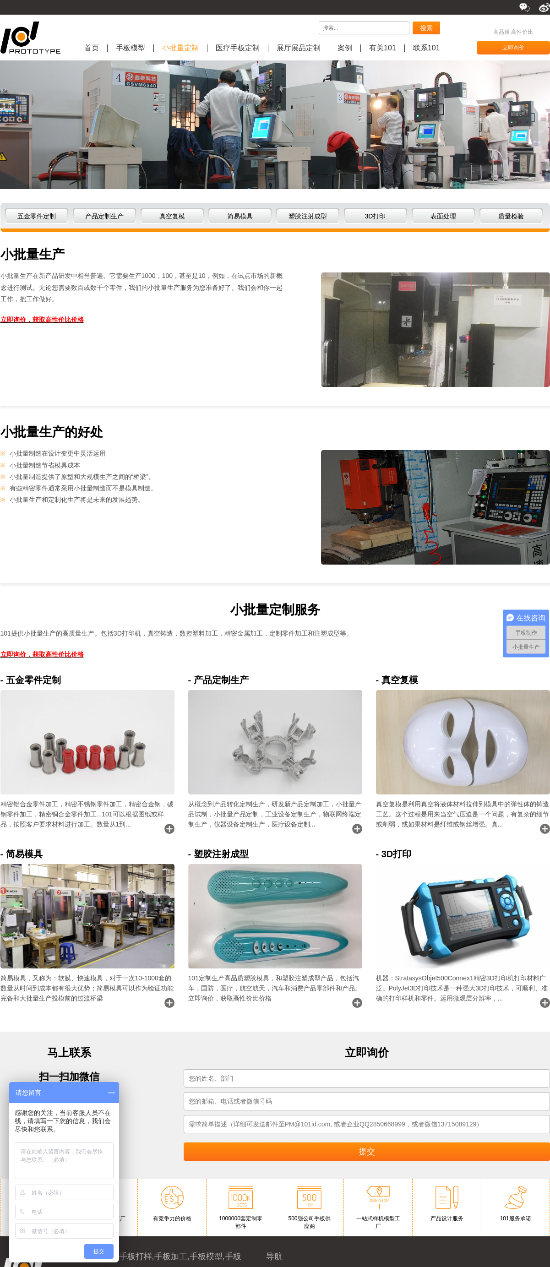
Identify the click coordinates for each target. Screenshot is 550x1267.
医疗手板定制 (238, 48)
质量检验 (511, 216)
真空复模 (172, 216)
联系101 (426, 48)
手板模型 (130, 48)
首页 (91, 48)
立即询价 (513, 47)
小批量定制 (180, 48)
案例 (345, 48)
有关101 (382, 48)
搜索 (426, 28)
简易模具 (240, 216)
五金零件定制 (36, 216)
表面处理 (443, 216)
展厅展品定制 (299, 48)
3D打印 (375, 216)
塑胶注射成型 (308, 216)
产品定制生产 (104, 216)
